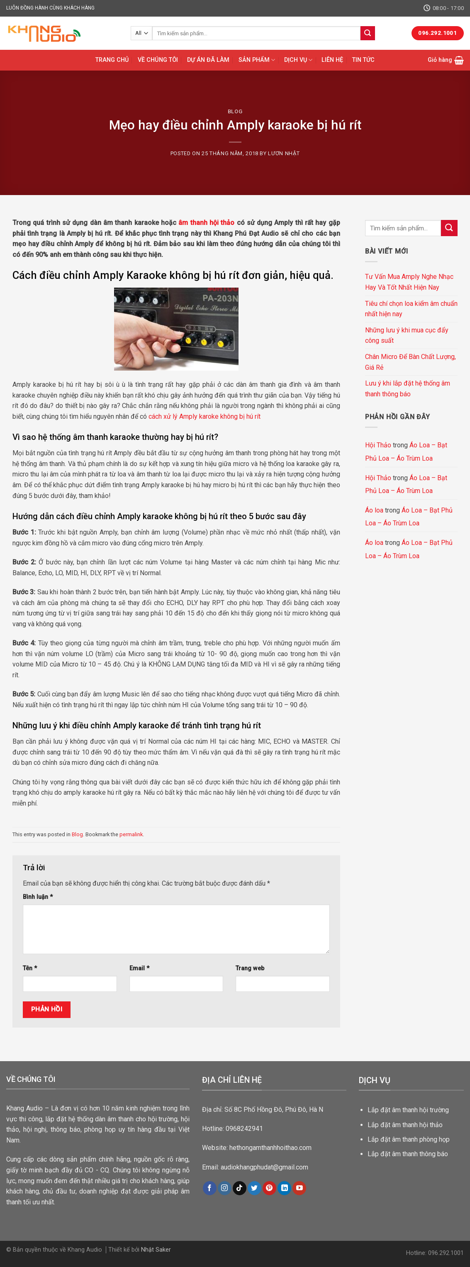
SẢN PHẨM (257, 60)
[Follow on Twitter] (254, 1188)
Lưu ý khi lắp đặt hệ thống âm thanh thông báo (407, 388)
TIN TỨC (363, 59)
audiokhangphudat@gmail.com (264, 1167)
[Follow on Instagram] (224, 1188)
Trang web (250, 968)
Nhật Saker (156, 1249)
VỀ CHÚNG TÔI (158, 59)
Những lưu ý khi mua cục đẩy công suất (406, 335)
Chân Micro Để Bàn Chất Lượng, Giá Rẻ (410, 362)
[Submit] (367, 33)
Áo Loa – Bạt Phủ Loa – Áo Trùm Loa (406, 451)
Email (139, 968)
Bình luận (38, 897)
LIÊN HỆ (332, 59)
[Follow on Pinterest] (269, 1188)
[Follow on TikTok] (239, 1188)
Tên (30, 968)
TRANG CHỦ (112, 59)
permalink (131, 834)
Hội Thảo (378, 445)
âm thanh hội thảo (206, 223)
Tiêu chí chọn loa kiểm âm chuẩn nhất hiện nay (411, 309)
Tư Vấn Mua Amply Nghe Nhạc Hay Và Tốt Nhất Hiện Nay (409, 282)
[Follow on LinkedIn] (284, 1188)
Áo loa (374, 510)
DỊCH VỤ (298, 60)
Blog (235, 111)
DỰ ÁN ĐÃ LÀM (208, 59)
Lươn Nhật (284, 153)
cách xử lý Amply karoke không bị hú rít (205, 416)
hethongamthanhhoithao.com (270, 1148)
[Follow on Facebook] (210, 1188)
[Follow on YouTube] (299, 1188)
